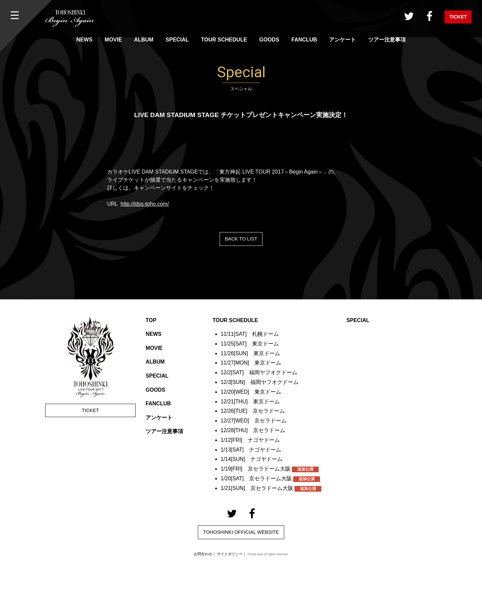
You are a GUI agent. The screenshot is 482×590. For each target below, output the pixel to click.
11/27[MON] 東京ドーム (251, 363)
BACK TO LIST (241, 238)
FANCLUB (304, 39)
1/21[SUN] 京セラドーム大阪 (271, 488)
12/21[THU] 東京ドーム (250, 401)
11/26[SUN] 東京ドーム (250, 353)
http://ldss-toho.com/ (144, 204)
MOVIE (113, 39)
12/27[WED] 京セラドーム (254, 420)
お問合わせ (203, 554)
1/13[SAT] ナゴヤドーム (251, 450)
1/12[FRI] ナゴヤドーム (250, 440)
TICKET (458, 16)
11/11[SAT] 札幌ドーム (250, 334)
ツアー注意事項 (387, 39)
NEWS (84, 39)
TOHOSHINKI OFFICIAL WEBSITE (241, 532)
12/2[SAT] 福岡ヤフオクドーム (259, 372)
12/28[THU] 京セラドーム (253, 430)
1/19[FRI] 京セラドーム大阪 (270, 469)
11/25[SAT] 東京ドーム (250, 344)
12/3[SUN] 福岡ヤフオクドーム (260, 382)
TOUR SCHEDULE (224, 39)
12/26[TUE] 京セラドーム (253, 411)
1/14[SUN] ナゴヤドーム (252, 459)
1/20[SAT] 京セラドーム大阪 (270, 478)
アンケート (342, 39)
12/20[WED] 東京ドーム (251, 392)
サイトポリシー (230, 554)
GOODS (269, 39)
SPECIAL (177, 39)
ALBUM (144, 39)
